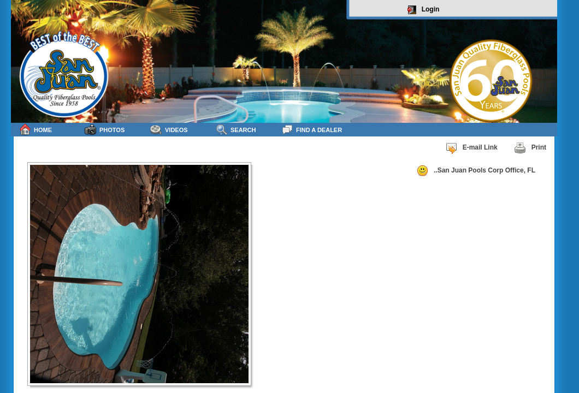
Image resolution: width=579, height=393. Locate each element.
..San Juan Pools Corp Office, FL (475, 171)
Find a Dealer (311, 129)
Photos (105, 129)
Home (35, 129)
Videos (169, 129)
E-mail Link (471, 148)
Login (423, 9)
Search (236, 129)
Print (530, 148)
